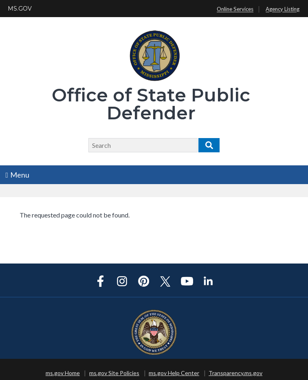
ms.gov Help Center (174, 372)
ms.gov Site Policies (114, 372)
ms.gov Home (63, 372)
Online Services (235, 9)
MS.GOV (20, 8)
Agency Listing (282, 9)
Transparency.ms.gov (235, 372)
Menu (18, 174)
